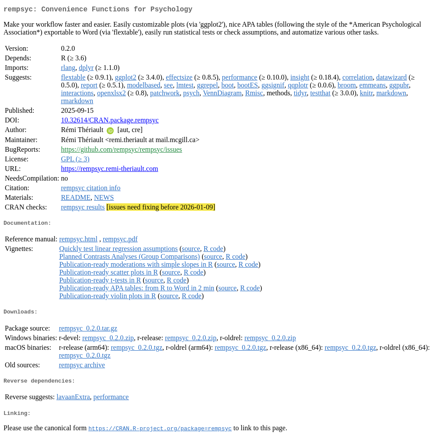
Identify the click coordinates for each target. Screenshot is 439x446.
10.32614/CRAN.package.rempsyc (110, 121)
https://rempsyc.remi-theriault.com (109, 170)
